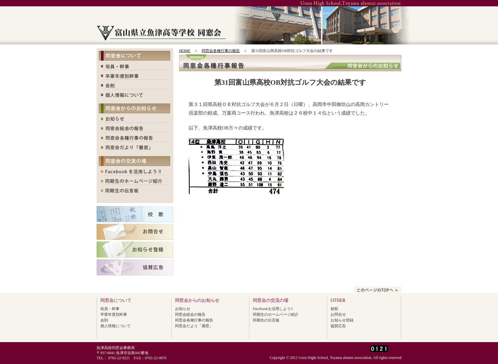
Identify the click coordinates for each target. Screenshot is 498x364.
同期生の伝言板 (266, 320)
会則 (104, 320)
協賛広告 (338, 326)
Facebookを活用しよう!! (273, 309)
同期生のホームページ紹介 (276, 314)
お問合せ (338, 314)
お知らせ (182, 309)
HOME (184, 51)
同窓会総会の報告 (190, 314)
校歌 (334, 309)
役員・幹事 (109, 309)
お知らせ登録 (342, 320)
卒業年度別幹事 (113, 314)
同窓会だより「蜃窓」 (194, 326)
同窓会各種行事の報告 (221, 51)
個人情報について (115, 326)
